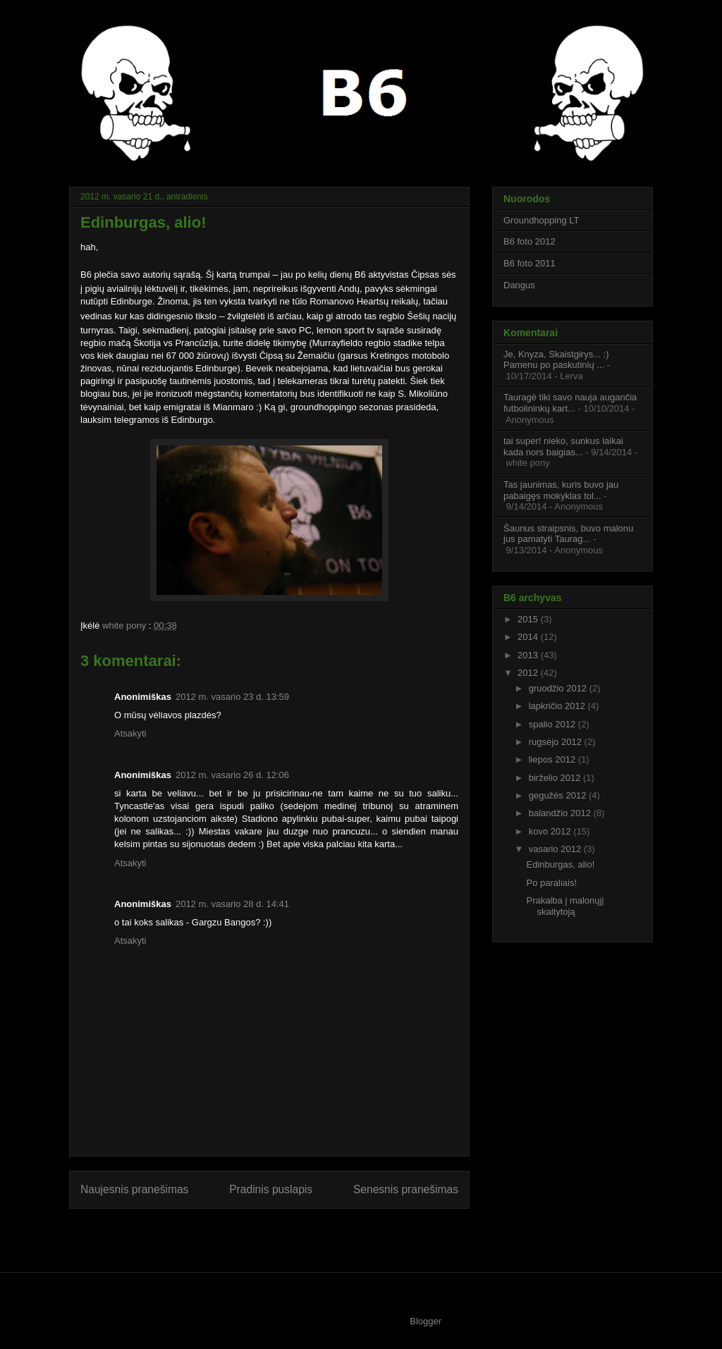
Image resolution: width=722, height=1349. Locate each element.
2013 (529, 655)
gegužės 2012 (559, 795)
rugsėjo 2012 (557, 742)
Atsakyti (130, 733)
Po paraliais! (551, 882)
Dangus (519, 285)
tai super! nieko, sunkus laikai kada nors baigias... (563, 446)
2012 (529, 672)
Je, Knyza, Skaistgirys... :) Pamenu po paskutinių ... (556, 360)
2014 (529, 637)
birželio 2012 (556, 777)
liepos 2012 (553, 759)
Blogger (425, 1321)
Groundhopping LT (541, 220)
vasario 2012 (556, 849)
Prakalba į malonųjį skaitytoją (565, 906)
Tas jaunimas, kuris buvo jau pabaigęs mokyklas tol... (560, 490)
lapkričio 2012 (558, 706)
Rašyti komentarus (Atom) (297, 1235)
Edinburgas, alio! (560, 864)
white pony (125, 625)
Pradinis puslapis (270, 1189)
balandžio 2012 (561, 813)
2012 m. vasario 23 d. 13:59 (232, 696)
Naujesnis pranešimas (134, 1189)
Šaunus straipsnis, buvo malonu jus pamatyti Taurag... (568, 534)
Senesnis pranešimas (405, 1189)
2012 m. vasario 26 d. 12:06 (232, 775)
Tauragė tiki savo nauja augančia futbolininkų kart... (570, 403)
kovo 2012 (551, 831)
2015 (529, 619)
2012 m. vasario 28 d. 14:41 (232, 904)
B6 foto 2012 (529, 241)
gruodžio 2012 (559, 688)
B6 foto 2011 (529, 263)
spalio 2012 (553, 724)
